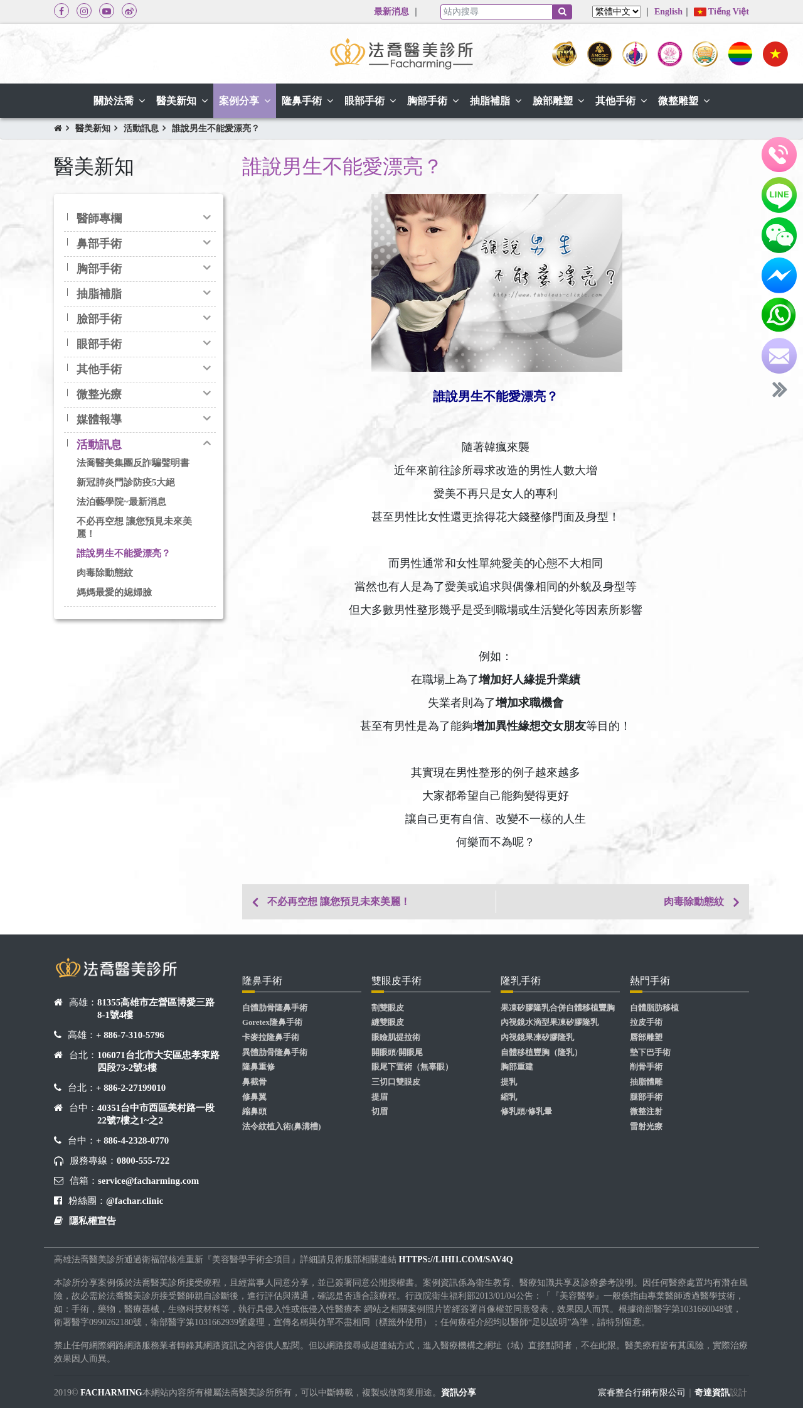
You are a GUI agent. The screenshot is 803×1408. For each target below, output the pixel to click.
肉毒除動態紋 (105, 573)
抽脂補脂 (99, 294)
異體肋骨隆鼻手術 (274, 1052)
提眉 (379, 1097)
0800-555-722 (143, 1161)
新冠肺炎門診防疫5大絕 (126, 482)
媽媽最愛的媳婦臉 (114, 592)
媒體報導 (99, 419)
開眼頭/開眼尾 (397, 1052)
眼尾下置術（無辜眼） (412, 1067)
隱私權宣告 (92, 1221)
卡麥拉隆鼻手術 (270, 1037)
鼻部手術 (99, 243)
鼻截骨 (254, 1082)
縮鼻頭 (254, 1111)
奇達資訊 (712, 1392)
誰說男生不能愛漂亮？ (216, 128)
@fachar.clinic (134, 1201)
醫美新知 (92, 128)
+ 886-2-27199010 (131, 1088)
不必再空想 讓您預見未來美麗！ (134, 527)
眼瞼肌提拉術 (395, 1037)
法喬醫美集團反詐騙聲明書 (133, 463)
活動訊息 (141, 128)
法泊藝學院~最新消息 (121, 502)
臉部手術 (99, 319)
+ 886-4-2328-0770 (132, 1140)
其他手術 (99, 369)
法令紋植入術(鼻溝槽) (281, 1126)
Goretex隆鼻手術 (272, 1022)
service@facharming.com (148, 1181)
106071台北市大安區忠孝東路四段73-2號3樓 (158, 1061)
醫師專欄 (99, 218)
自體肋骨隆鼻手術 (274, 1008)
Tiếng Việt (721, 11)
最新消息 (391, 11)
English (668, 11)
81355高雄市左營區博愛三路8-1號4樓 (156, 1008)
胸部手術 (99, 269)
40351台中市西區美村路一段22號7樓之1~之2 (156, 1114)
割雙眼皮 (387, 1008)
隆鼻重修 (258, 1067)
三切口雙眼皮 (395, 1082)
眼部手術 (99, 344)
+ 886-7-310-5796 (130, 1035)
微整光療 (99, 394)
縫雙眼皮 (387, 1022)
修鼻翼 (254, 1097)
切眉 (379, 1111)
